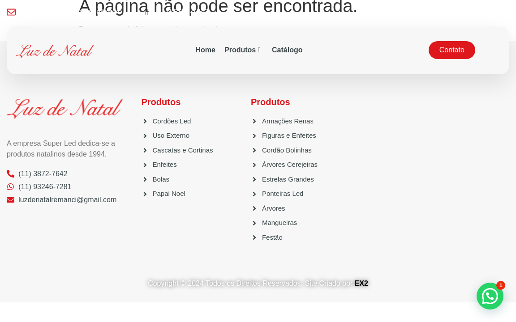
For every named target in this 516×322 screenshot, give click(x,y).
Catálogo (287, 50)
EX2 (361, 283)
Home (205, 50)
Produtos (242, 50)
